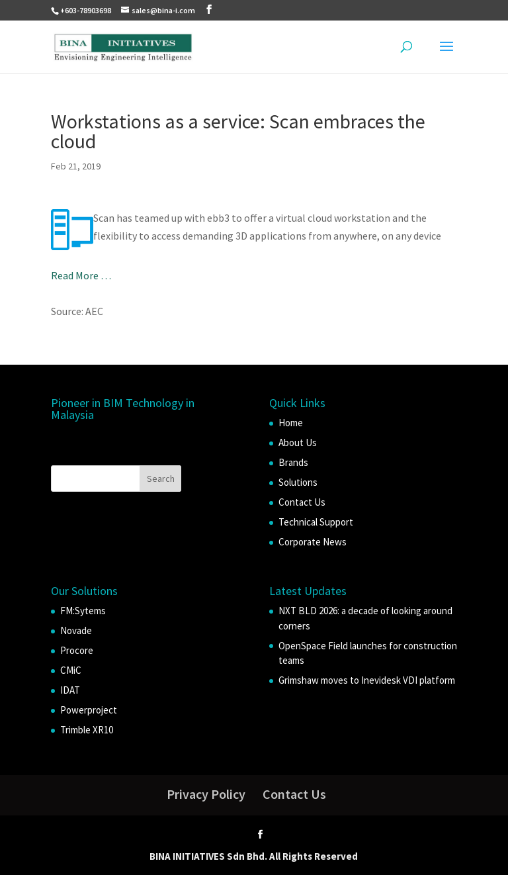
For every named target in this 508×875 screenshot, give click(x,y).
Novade (76, 630)
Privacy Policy (206, 794)
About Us (297, 442)
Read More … (81, 275)
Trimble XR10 (86, 729)
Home (290, 422)
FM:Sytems (83, 610)
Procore (76, 650)
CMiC (70, 670)
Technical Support (315, 522)
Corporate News (312, 541)
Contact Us (301, 502)
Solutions (298, 482)
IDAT (70, 690)
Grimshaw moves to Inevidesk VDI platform (366, 680)
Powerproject (88, 710)
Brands (293, 462)
